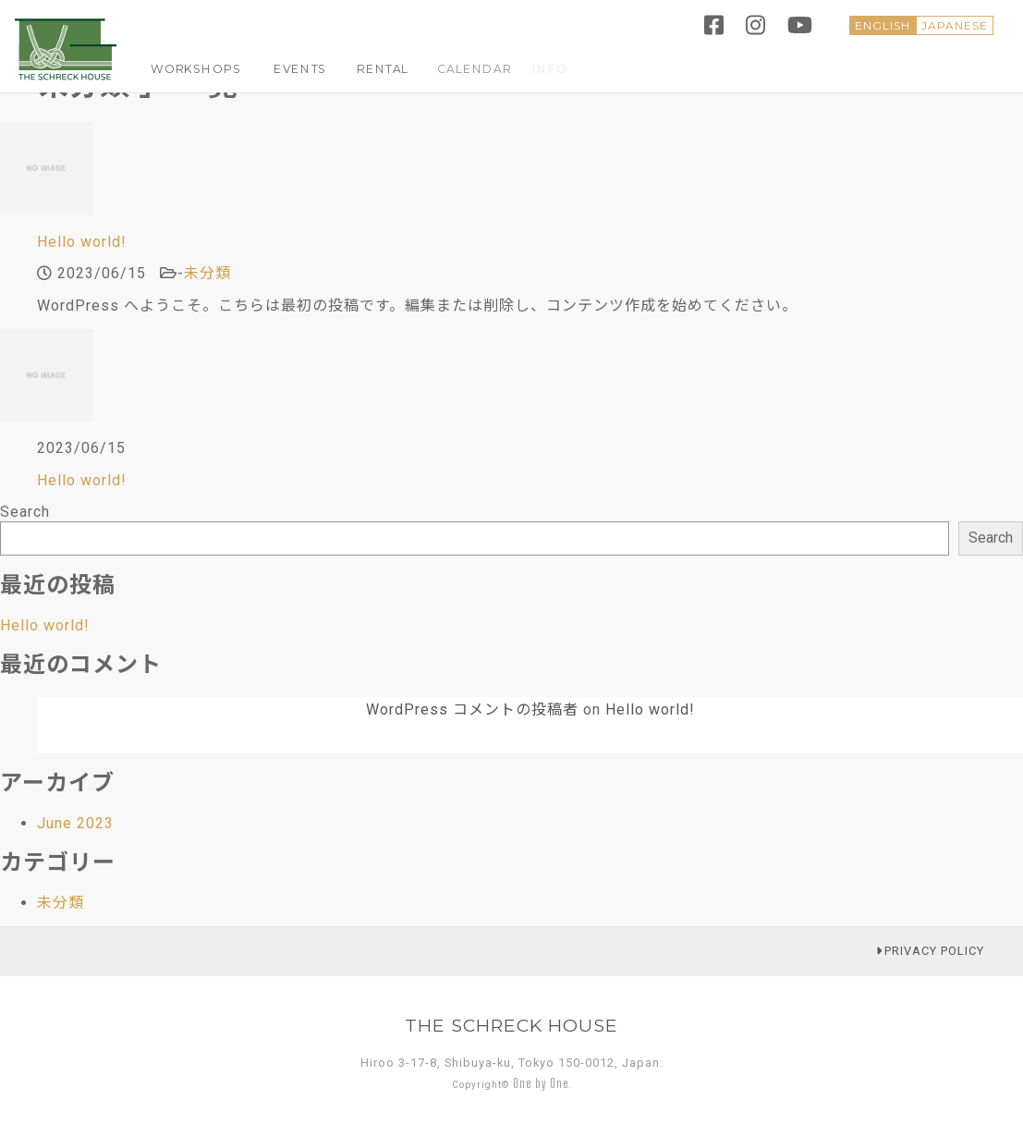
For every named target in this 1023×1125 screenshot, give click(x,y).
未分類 (207, 273)
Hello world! (82, 242)
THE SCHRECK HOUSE (511, 1025)
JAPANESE (954, 25)
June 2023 (75, 823)
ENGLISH (882, 25)
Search (25, 511)
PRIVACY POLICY (930, 951)
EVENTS (283, 68)
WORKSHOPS (190, 68)
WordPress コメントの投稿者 (472, 709)
